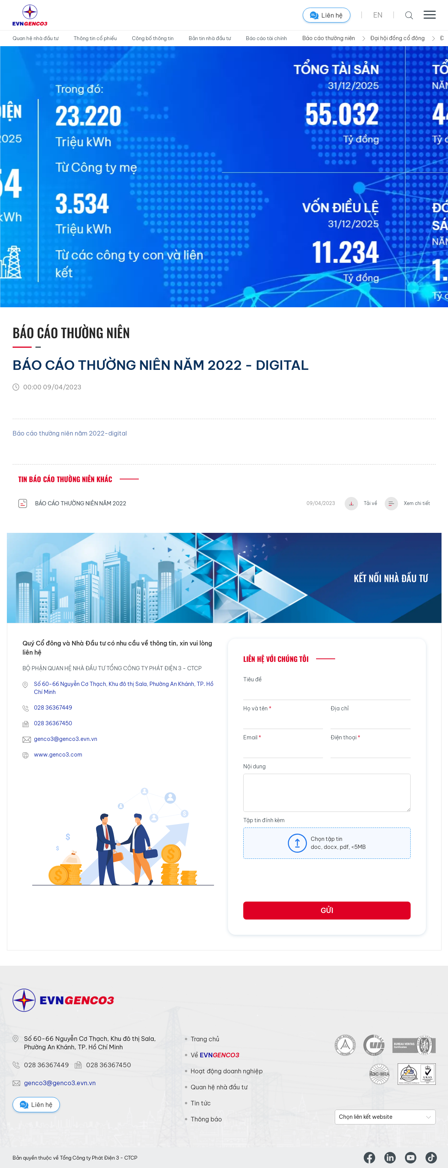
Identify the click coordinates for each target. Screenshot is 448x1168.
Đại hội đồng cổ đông (397, 38)
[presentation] (301, 883)
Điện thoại (345, 737)
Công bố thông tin (152, 38)
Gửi (327, 910)
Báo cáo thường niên (328, 38)
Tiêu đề (252, 679)
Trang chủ (205, 1039)
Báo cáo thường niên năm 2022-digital (70, 433)
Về (215, 1055)
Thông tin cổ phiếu (95, 38)
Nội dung (254, 766)
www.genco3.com (58, 754)
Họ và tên (257, 708)
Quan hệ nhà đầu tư (35, 38)
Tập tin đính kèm (264, 820)
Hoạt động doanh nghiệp (227, 1071)
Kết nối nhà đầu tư (391, 578)
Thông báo (206, 1119)
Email (252, 737)
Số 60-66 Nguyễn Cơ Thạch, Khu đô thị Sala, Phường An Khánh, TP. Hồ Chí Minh (124, 688)
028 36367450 (53, 723)
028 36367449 (53, 707)
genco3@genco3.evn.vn (65, 739)
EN (377, 15)
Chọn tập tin (326, 839)
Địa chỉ (340, 708)
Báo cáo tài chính (266, 38)
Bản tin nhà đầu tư (210, 38)
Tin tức (201, 1103)
